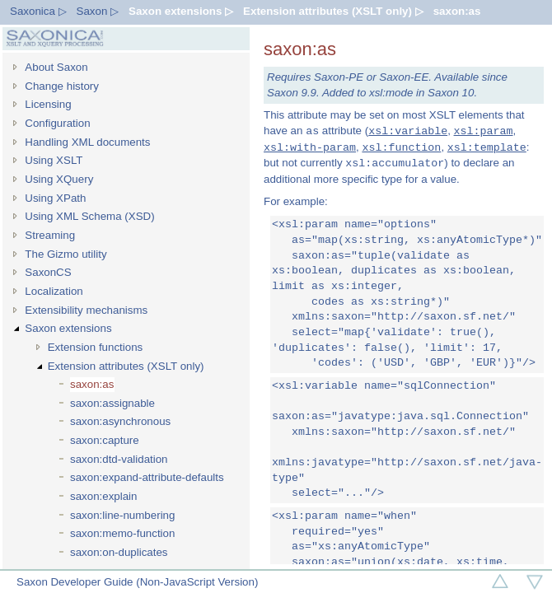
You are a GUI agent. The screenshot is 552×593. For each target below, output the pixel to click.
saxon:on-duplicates (119, 552)
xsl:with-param (310, 147)
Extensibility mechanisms (86, 310)
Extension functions (95, 347)
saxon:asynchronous (120, 421)
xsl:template (486, 147)
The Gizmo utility (65, 254)
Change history (62, 86)
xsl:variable (407, 131)
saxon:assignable (112, 403)
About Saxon (56, 67)
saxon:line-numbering (122, 515)
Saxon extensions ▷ (181, 11)
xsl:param (483, 131)
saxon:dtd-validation (119, 459)
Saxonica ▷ (38, 11)
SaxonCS (48, 272)
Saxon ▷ (98, 11)
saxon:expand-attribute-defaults (147, 477)
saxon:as (457, 11)
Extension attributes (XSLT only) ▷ (333, 11)
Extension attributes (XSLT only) (126, 366)
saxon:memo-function (122, 533)
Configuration (57, 123)
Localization (53, 291)
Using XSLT (53, 160)
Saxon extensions (68, 328)
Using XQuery (59, 179)
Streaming (50, 235)
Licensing (48, 104)
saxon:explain (104, 496)
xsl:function (401, 147)
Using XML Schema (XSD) (89, 216)
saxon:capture (104, 440)
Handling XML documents (87, 142)
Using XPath (55, 198)
